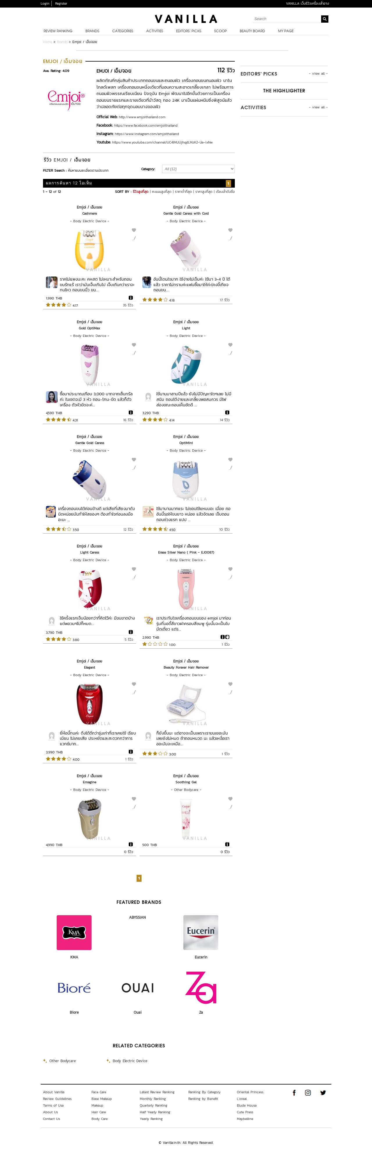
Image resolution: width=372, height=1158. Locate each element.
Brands (92, 31)
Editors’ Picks (188, 31)
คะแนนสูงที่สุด (161, 191)
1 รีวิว (226, 644)
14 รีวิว (225, 420)
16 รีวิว (128, 420)
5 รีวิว (129, 639)
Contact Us (51, 1118)
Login (45, 3)
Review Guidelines (57, 1098)
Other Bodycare (186, 789)
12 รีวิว (128, 529)
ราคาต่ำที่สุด (183, 191)
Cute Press (245, 1112)
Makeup (97, 1105)
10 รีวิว (224, 529)
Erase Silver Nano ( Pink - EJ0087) (186, 552)
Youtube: (103, 142)
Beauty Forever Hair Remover (186, 667)
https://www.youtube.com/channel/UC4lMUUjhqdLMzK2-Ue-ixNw (162, 142)
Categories (122, 31)
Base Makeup (102, 1098)
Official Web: (106, 117)
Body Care (100, 1118)
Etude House (247, 1105)
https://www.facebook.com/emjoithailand (146, 125)
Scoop (220, 31)
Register (61, 3)
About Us (50, 1112)
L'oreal (242, 1098)
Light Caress (89, 552)
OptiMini (186, 443)
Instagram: (104, 134)
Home (47, 41)
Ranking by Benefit (203, 1098)
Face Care (99, 1092)
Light (186, 328)
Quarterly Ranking (153, 1105)
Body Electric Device (89, 221)
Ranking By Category (204, 1092)
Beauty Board (252, 31)
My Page (286, 31)
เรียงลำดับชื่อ (225, 191)
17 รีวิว (225, 300)
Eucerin (201, 957)
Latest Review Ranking (157, 1092)
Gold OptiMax (89, 328)
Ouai (138, 1012)
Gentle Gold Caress (89, 443)
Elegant (89, 667)
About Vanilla (53, 1092)
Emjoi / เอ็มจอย (89, 207)
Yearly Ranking (151, 1118)
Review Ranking (58, 31)
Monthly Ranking (153, 1098)
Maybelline (245, 1118)
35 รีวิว (128, 305)
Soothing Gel (186, 782)
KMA (74, 957)
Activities (154, 31)
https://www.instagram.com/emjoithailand (147, 134)
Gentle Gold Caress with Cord (186, 213)
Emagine (89, 782)
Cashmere (89, 213)
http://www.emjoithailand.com (142, 117)
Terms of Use (53, 1105)
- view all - (318, 73)
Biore (74, 1012)
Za (201, 1012)
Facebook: (104, 125)
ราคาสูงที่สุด (203, 191)
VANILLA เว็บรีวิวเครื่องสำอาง (307, 3)
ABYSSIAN (137, 917)
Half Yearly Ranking (155, 1112)
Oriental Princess (250, 1092)
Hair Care (99, 1112)
